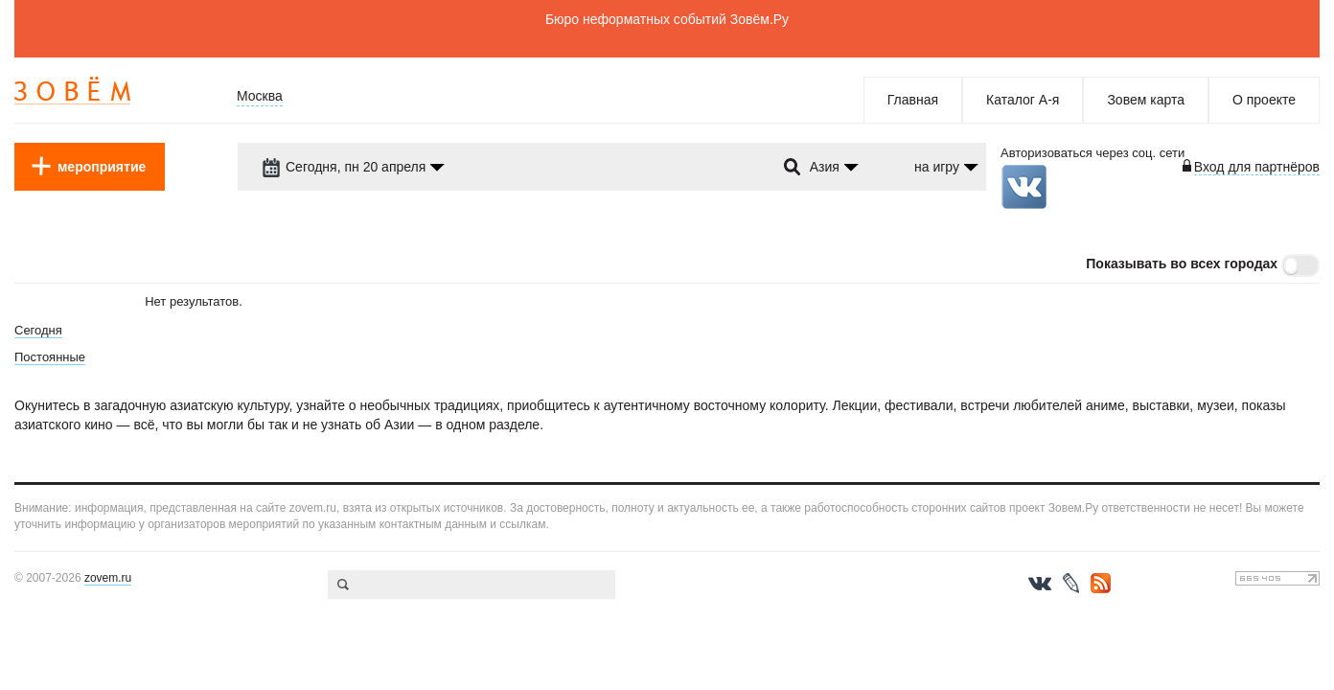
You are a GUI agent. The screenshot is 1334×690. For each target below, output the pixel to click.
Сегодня (38, 330)
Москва (260, 96)
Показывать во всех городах (1181, 263)
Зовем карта (1145, 99)
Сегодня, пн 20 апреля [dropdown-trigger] (344, 166)
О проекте (1264, 99)
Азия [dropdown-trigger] (825, 166)
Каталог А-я (1022, 99)
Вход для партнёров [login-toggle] (1257, 166)
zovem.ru (107, 578)
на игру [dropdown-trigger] (936, 166)
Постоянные (49, 357)
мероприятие (102, 166)
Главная (912, 99)
